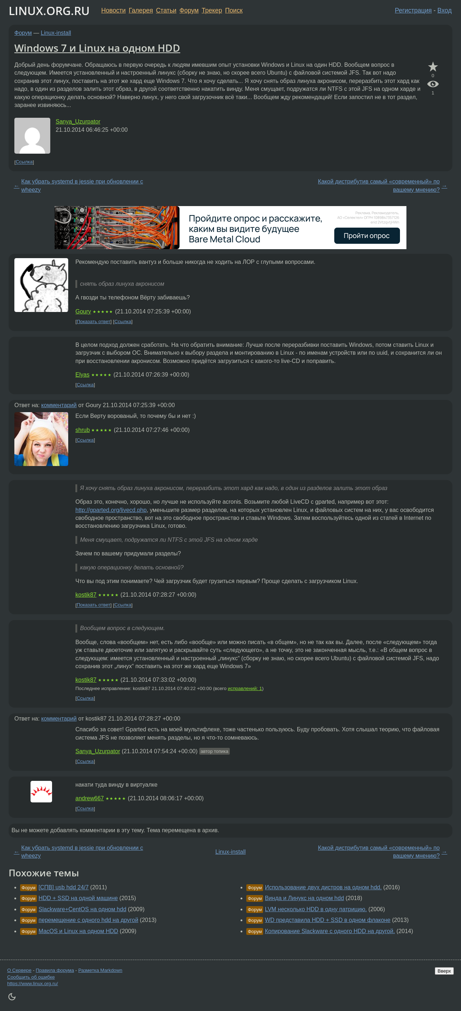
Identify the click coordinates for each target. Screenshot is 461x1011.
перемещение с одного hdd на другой (88, 920)
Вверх (444, 971)
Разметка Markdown (100, 970)
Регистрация (413, 10)
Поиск (234, 10)
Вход (444, 10)
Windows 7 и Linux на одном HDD (97, 48)
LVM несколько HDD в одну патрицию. (316, 909)
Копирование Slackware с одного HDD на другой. (330, 931)
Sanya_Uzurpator (78, 121)
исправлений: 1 (245, 688)
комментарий (59, 405)
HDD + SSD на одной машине (78, 898)
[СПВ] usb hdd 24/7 (63, 887)
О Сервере (19, 970)
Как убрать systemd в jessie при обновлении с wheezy (82, 185)
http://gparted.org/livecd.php (110, 510)
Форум (189, 10)
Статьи (166, 10)
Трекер (212, 10)
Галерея (141, 10)
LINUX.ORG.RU (49, 10)
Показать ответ (94, 321)
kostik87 (86, 595)
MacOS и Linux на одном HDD (78, 931)
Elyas (82, 375)
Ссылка (24, 162)
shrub (82, 430)
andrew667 (89, 798)
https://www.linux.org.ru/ (32, 983)
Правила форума (55, 970)
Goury (83, 311)
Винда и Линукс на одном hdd (304, 898)
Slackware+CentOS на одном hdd (82, 909)
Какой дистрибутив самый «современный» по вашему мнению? (379, 185)
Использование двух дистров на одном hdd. (323, 887)
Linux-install (56, 33)
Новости (113, 10)
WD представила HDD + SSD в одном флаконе (328, 920)
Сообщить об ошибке (31, 977)
